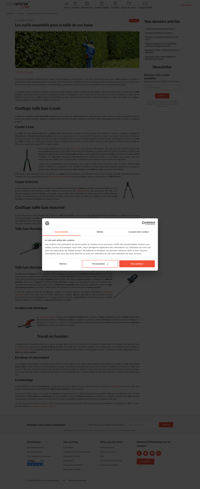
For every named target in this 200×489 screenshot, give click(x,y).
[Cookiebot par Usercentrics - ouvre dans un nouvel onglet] (144, 223)
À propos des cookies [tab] (138, 232)
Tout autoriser (137, 264)
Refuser (63, 264)
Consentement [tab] (61, 232)
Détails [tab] (100, 232)
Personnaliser (100, 264)
